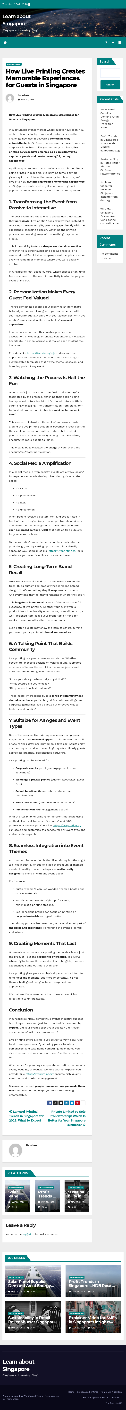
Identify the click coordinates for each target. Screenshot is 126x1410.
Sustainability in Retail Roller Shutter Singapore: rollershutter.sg (32, 1321)
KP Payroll (117, 1397)
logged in (28, 1234)
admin (25, 95)
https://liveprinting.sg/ (41, 353)
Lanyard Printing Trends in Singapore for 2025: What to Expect (26, 1116)
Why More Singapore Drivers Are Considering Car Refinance (109, 216)
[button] (106, 42)
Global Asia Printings (87, 1392)
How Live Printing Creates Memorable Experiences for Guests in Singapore (45, 78)
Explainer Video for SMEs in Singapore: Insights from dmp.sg (93, 1321)
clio (12, 1207)
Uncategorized (14, 64)
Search (105, 61)
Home (71, 1392)
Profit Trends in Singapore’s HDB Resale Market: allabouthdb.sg (110, 143)
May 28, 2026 (18, 1292)
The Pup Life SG (114, 1403)
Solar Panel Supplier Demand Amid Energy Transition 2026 (29, 1285)
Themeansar (11, 1399)
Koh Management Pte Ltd (96, 1397)
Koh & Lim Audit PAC (111, 1392)
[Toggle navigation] (120, 42)
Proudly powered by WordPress (18, 1396)
